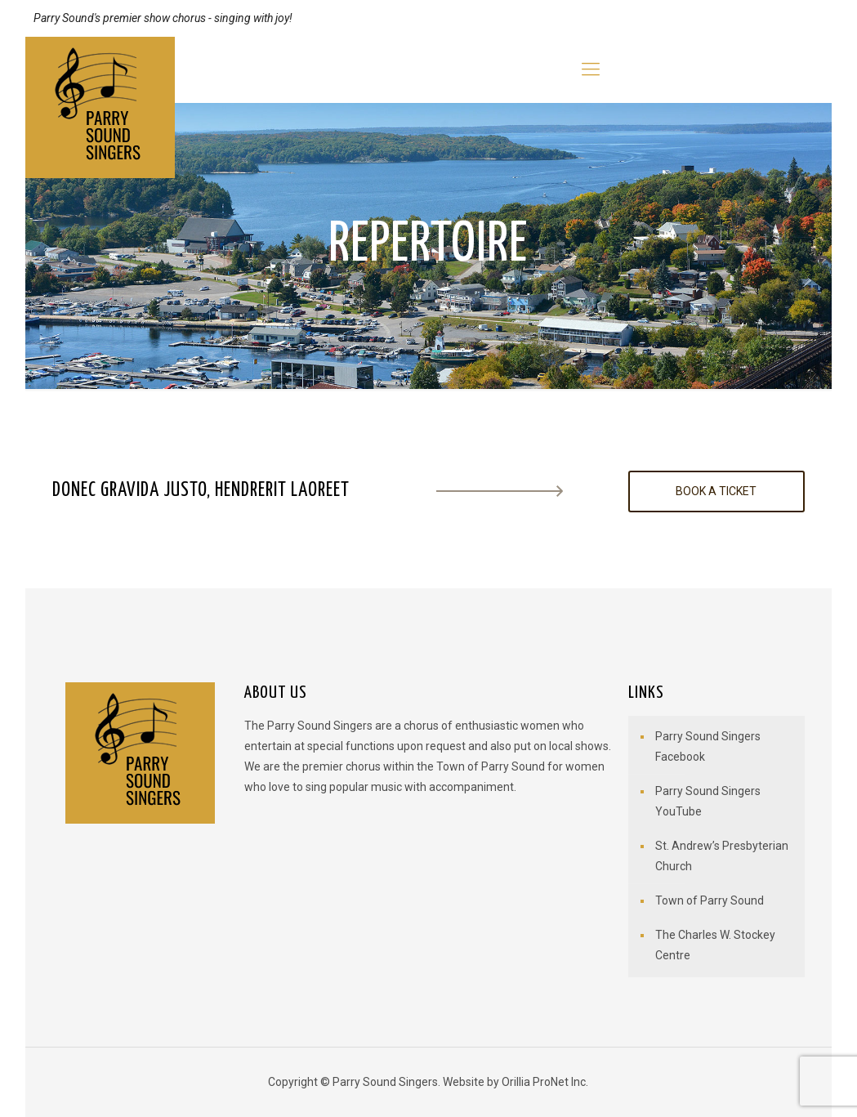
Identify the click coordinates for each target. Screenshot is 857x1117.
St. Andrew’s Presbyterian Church (721, 856)
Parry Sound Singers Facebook (708, 746)
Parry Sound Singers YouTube (708, 801)
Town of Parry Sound (709, 900)
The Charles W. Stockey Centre (715, 945)
